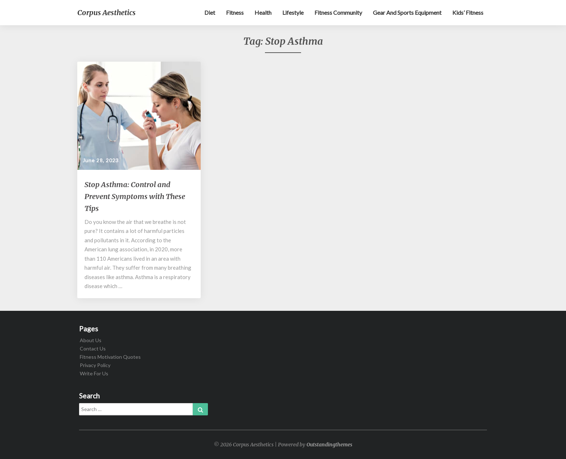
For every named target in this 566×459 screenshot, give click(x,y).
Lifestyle (293, 12)
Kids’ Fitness (467, 12)
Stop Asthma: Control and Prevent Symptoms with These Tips (134, 196)
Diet (209, 12)
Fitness (235, 12)
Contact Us (93, 348)
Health (262, 12)
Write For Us (94, 373)
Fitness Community (338, 12)
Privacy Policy (95, 365)
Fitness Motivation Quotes (110, 357)
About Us (90, 340)
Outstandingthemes (329, 444)
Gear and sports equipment (407, 12)
